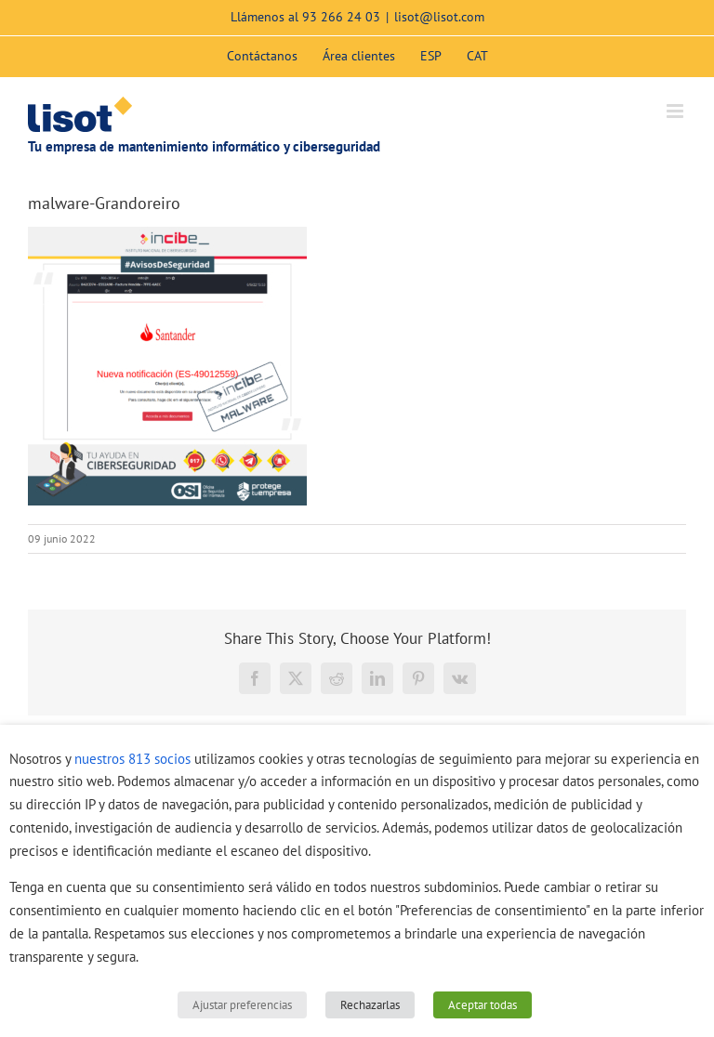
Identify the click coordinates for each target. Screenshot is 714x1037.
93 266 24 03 (341, 16)
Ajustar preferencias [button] (242, 1005)
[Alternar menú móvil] (676, 111)
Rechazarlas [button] (370, 1005)
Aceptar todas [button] (482, 1005)
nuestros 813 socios (132, 759)
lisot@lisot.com (439, 16)
